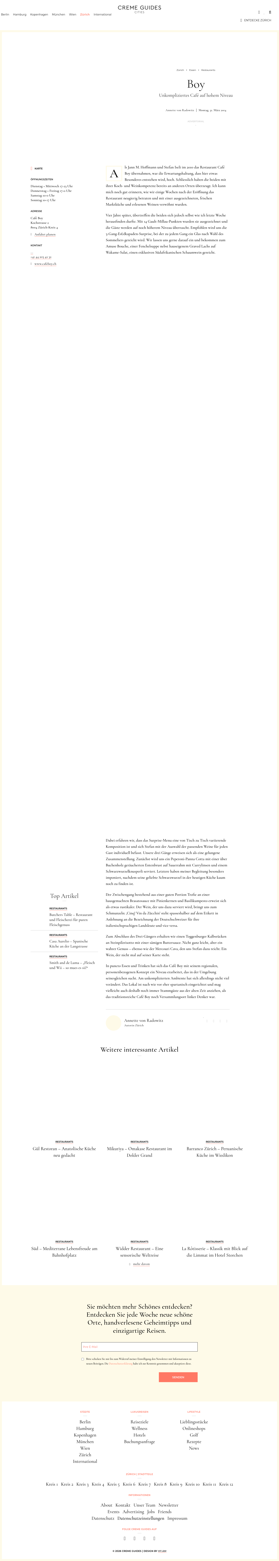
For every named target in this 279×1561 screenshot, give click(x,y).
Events (114, 1512)
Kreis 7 (144, 1484)
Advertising (133, 1512)
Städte (13, 12)
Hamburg (26, 20)
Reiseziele (139, 1422)
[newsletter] (154, 1539)
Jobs (151, 1512)
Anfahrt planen (45, 234)
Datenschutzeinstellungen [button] (140, 1518)
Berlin (12, 20)
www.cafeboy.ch (45, 264)
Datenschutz (103, 1518)
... (32, 252)
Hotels (139, 1435)
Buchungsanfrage (139, 1441)
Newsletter (168, 1505)
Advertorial (196, 121)
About (106, 1505)
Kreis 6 (129, 1484)
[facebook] (124, 1539)
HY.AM (162, 1551)
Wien (79, 20)
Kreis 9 (176, 1484)
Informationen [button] (139, 1495)
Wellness (139, 1428)
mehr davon (141, 1264)
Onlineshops (194, 1428)
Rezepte (194, 1441)
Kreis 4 (98, 1484)
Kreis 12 (226, 1484)
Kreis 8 (160, 1484)
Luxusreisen (38, 12)
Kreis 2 (67, 1484)
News (194, 1448)
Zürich (92, 20)
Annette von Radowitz (179, 110)
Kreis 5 (113, 1484)
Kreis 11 (209, 1484)
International (109, 20)
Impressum (177, 1518)
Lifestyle (63, 12)
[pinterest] (144, 1539)
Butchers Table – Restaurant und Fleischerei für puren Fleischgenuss (71, 919)
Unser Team (144, 1505)
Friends (164, 1512)
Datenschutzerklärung (120, 1363)
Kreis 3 (82, 1484)
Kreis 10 (192, 1484)
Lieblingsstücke (194, 1422)
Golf (194, 1435)
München (65, 20)
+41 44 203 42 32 (41, 257)
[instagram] (134, 1539)
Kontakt (122, 1505)
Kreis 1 (52, 1484)
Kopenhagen (46, 20)
